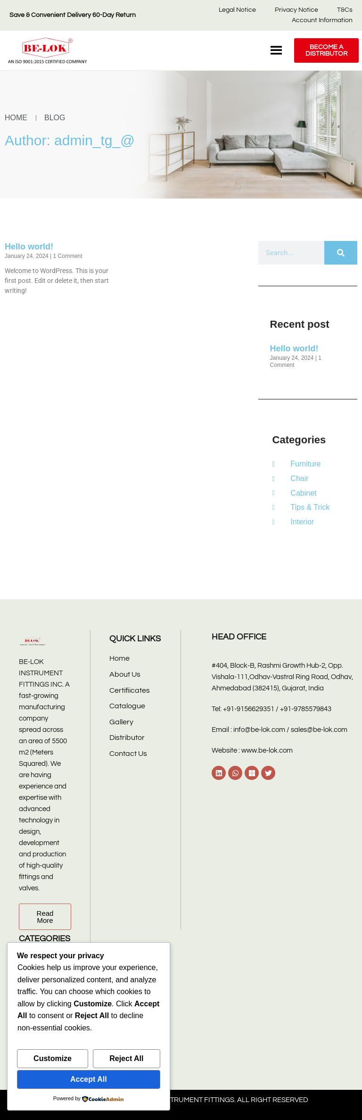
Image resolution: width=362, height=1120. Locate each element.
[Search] (340, 253)
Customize (52, 1058)
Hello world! (29, 246)
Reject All (126, 1058)
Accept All (88, 1079)
